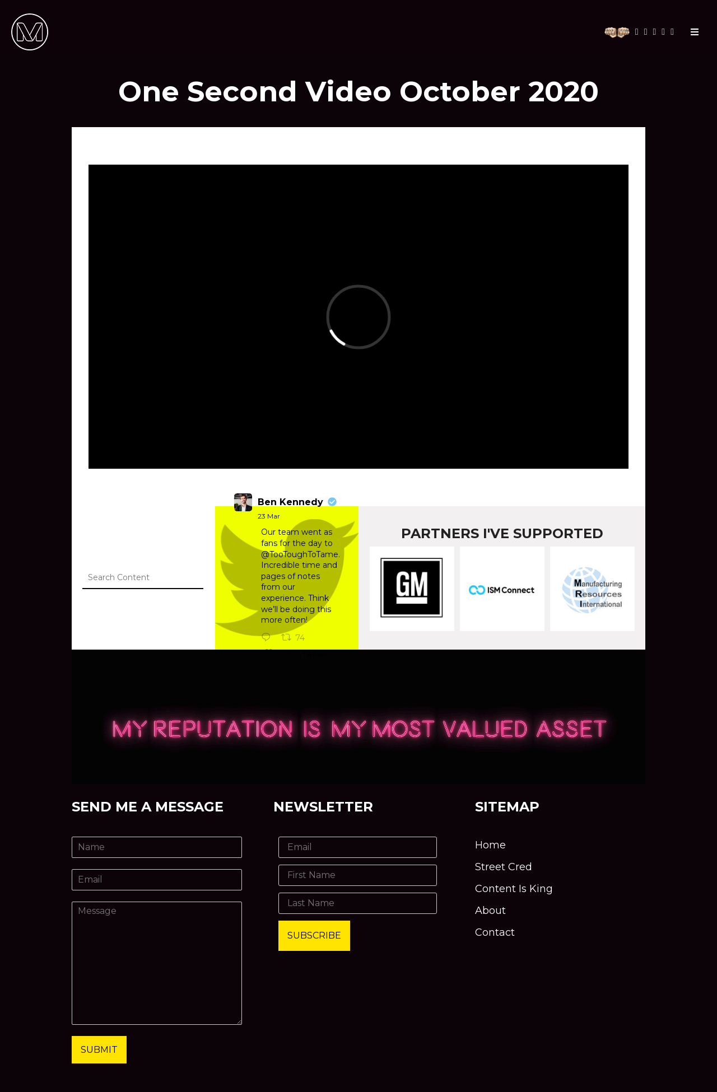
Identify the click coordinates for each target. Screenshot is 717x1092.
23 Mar (269, 516)
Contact (495, 932)
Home (490, 845)
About (490, 910)
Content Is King (514, 889)
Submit (99, 1049)
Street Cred (503, 867)
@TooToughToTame (299, 554)
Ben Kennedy (290, 502)
